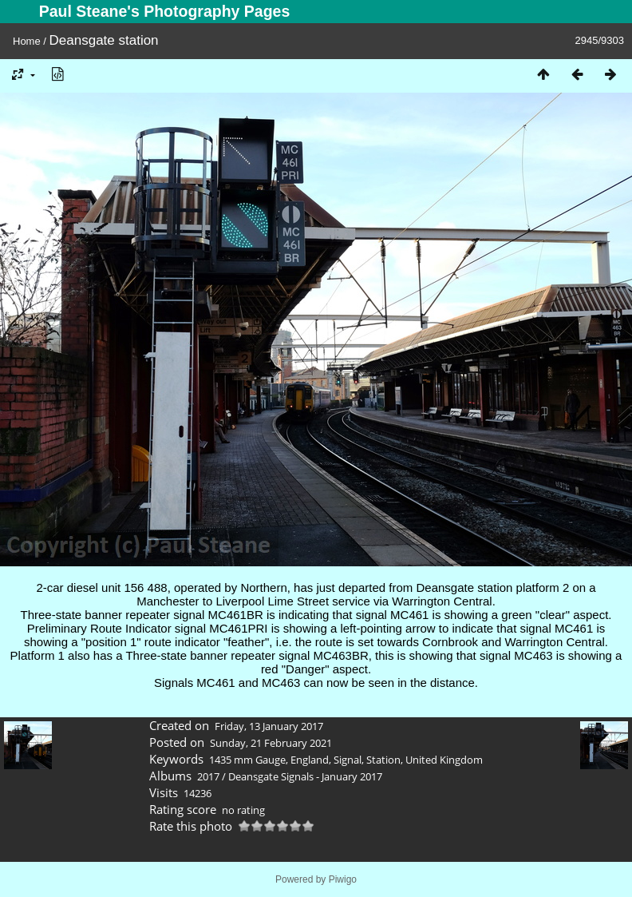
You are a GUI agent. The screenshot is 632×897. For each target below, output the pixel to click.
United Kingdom (444, 759)
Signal (347, 759)
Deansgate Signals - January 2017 (305, 776)
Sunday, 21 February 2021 (271, 743)
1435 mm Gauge (247, 759)
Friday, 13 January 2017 (269, 726)
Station (383, 759)
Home (27, 41)
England (309, 759)
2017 (208, 776)
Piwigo (343, 879)
